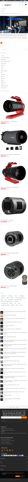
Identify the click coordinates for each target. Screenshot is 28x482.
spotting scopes (3, 295)
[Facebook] (4, 450)
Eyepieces (2, 76)
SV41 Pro (15, 295)
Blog (13, 407)
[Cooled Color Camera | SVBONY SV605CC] (14, 271)
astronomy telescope (4, 303)
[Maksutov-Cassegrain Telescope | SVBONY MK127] (14, 140)
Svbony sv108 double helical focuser (7, 301)
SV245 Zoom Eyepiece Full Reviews (10, 336)
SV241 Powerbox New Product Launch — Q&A (11, 360)
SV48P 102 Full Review (7, 395)
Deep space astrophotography (20, 297)
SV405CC (12, 297)
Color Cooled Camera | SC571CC (7, 220)
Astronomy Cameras (4, 85)
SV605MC (12, 305)
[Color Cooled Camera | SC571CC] (14, 205)
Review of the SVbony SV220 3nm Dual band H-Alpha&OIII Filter (14, 318)
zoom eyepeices (21, 295)
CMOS (2, 299)
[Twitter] (7, 450)
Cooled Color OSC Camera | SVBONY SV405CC (10, 253)
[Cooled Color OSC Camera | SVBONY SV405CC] (14, 238)
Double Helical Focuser (18, 299)
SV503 (15, 303)
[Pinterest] (12, 450)
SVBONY (11, 303)
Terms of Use (21, 419)
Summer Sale (3, 82)
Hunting (2, 55)
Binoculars (3, 78)
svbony (21, 305)
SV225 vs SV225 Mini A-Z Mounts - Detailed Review (12, 328)
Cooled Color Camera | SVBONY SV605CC (9, 285)
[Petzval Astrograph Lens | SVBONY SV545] (14, 107)
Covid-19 (16, 407)
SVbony (17, 305)
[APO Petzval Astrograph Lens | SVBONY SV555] (14, 173)
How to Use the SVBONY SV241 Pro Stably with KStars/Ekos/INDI (15, 311)
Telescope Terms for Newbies (9, 325)
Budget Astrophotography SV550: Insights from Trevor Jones (14, 391)
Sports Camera (3, 63)
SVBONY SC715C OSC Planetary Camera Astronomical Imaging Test (15, 348)
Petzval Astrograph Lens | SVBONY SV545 (9, 121)
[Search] (14, 49)
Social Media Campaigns (5, 57)
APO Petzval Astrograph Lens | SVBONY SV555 (10, 187)
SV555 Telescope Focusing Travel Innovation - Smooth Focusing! (14, 388)
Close (22, 476)
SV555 (2, 67)
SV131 (19, 303)
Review (2, 80)
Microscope (3, 74)
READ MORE (24, 37)
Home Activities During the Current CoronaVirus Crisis (13, 35)
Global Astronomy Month (5, 305)
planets (7, 297)
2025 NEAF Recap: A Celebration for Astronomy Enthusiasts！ (14, 368)
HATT (6, 299)
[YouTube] (2, 450)
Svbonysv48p (10, 299)
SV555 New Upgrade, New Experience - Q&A (11, 384)
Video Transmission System (5, 61)
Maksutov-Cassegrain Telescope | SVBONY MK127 (10, 154)
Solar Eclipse (17, 301)
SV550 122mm (3, 87)
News (2, 72)
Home (10, 407)
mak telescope (10, 295)
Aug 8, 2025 (4, 8)
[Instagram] (10, 450)
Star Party (3, 65)
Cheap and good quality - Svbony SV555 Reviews (12, 398)
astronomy (3, 297)
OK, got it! (17, 476)
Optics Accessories (4, 70)
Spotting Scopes (4, 59)
